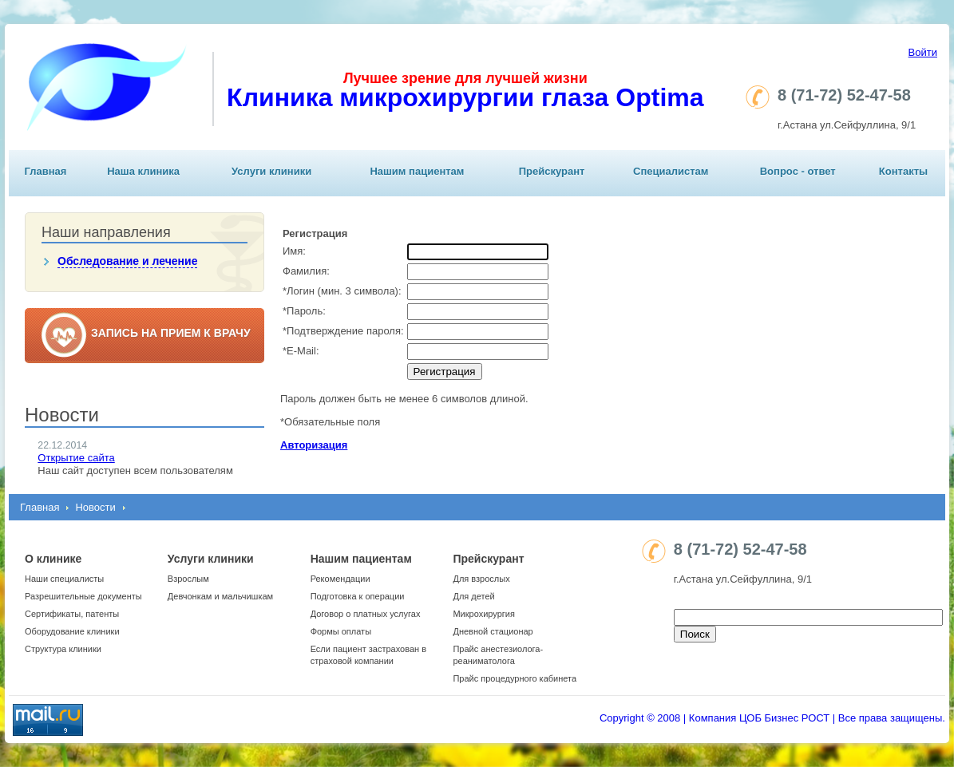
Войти (922, 52)
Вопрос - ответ (798, 171)
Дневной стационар (492, 631)
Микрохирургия (483, 614)
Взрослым (188, 578)
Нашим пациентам (417, 171)
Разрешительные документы (83, 596)
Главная (46, 171)
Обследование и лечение (127, 261)
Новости (95, 507)
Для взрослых (481, 578)
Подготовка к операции (358, 596)
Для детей (473, 596)
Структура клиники (63, 649)
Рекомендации (340, 578)
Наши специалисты (64, 578)
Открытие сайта (76, 458)
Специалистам (670, 171)
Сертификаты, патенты (72, 614)
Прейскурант (552, 171)
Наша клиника (143, 171)
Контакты (903, 171)
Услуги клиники (271, 171)
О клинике (53, 558)
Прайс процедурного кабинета (514, 678)
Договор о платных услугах (366, 614)
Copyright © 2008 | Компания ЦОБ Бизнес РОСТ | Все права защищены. (772, 718)
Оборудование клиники (72, 631)
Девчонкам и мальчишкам (220, 596)
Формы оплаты (341, 631)
